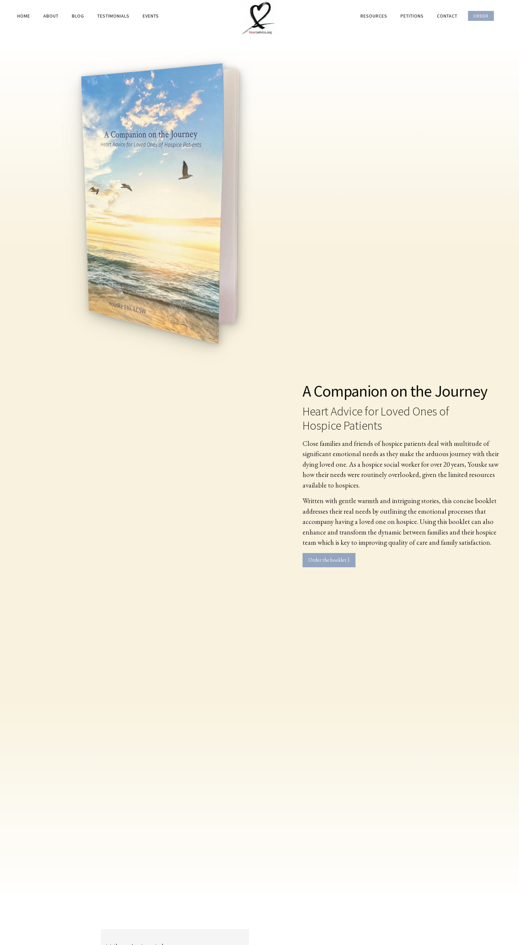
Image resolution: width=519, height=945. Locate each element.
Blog (78, 16)
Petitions (412, 16)
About (51, 16)
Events (151, 16)
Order (481, 16)
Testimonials (113, 16)
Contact (447, 16)
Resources (373, 16)
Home (23, 16)
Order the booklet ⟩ (329, 559)
